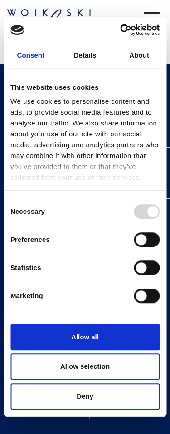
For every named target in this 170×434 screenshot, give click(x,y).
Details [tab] (85, 55)
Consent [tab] (30, 55)
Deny (85, 396)
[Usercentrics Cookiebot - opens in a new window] (121, 30)
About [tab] (139, 55)
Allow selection (85, 366)
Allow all (85, 337)
